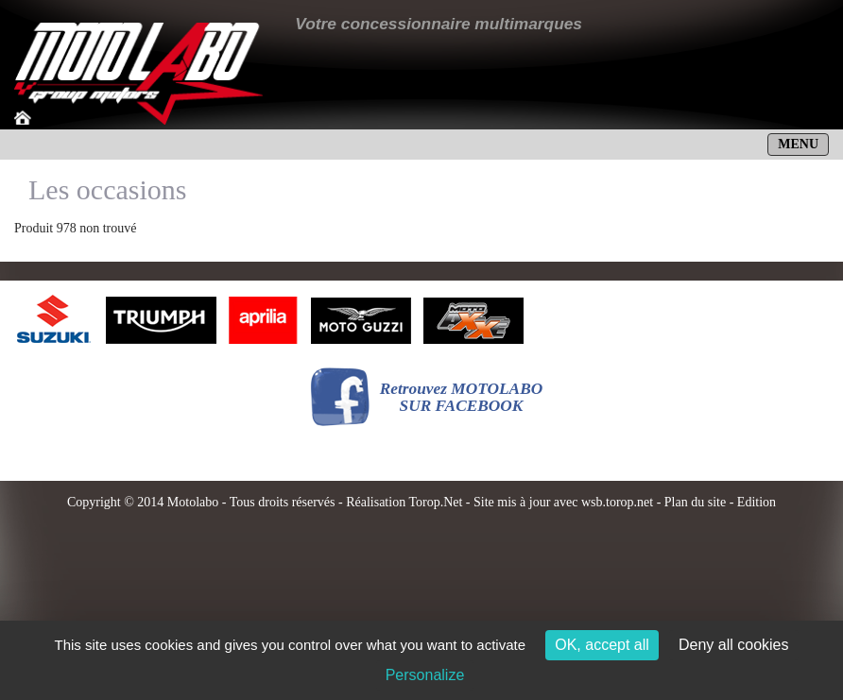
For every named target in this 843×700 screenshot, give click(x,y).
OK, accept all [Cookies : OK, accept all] (602, 645)
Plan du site (695, 502)
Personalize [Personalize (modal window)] (425, 675)
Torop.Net (435, 502)
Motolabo (192, 502)
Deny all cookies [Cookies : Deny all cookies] (734, 645)
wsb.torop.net (617, 502)
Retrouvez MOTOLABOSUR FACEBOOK (461, 398)
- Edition (751, 502)
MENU (798, 144)
